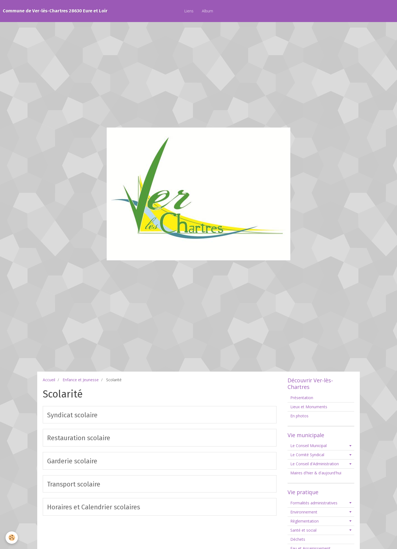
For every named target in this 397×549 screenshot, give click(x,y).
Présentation (301, 397)
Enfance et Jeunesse (81, 379)
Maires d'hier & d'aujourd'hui (315, 472)
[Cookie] (12, 537)
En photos (299, 415)
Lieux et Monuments (308, 406)
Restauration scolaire (78, 438)
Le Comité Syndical (307, 454)
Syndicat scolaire (72, 415)
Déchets (297, 539)
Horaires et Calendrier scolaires (93, 507)
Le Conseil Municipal (308, 445)
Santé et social (303, 530)
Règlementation (304, 521)
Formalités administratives (313, 502)
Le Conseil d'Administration (314, 463)
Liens (189, 10)
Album (207, 10)
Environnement (303, 512)
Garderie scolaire (72, 461)
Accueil (49, 379)
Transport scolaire (73, 484)
